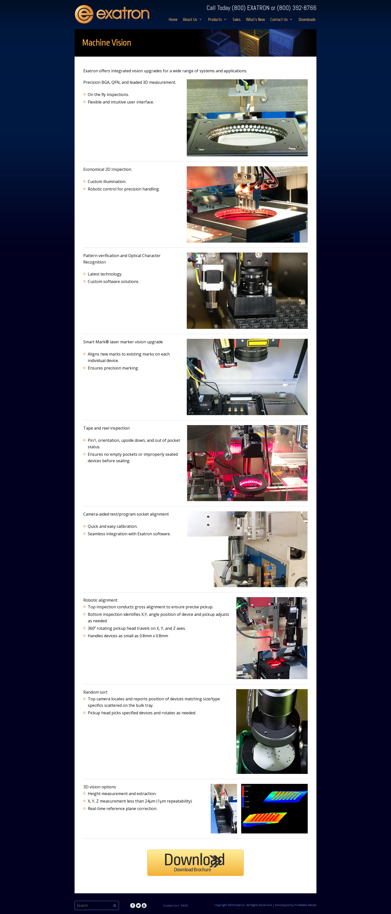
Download (194, 861)
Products (215, 19)
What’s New (255, 19)
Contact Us (279, 19)
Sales (237, 19)
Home (173, 19)
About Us (190, 19)
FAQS (184, 905)
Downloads (307, 19)
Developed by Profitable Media (295, 905)
